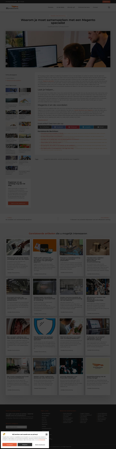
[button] (46, 434)
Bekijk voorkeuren (40, 444)
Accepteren (10, 444)
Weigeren (24, 444)
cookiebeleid (42, 439)
